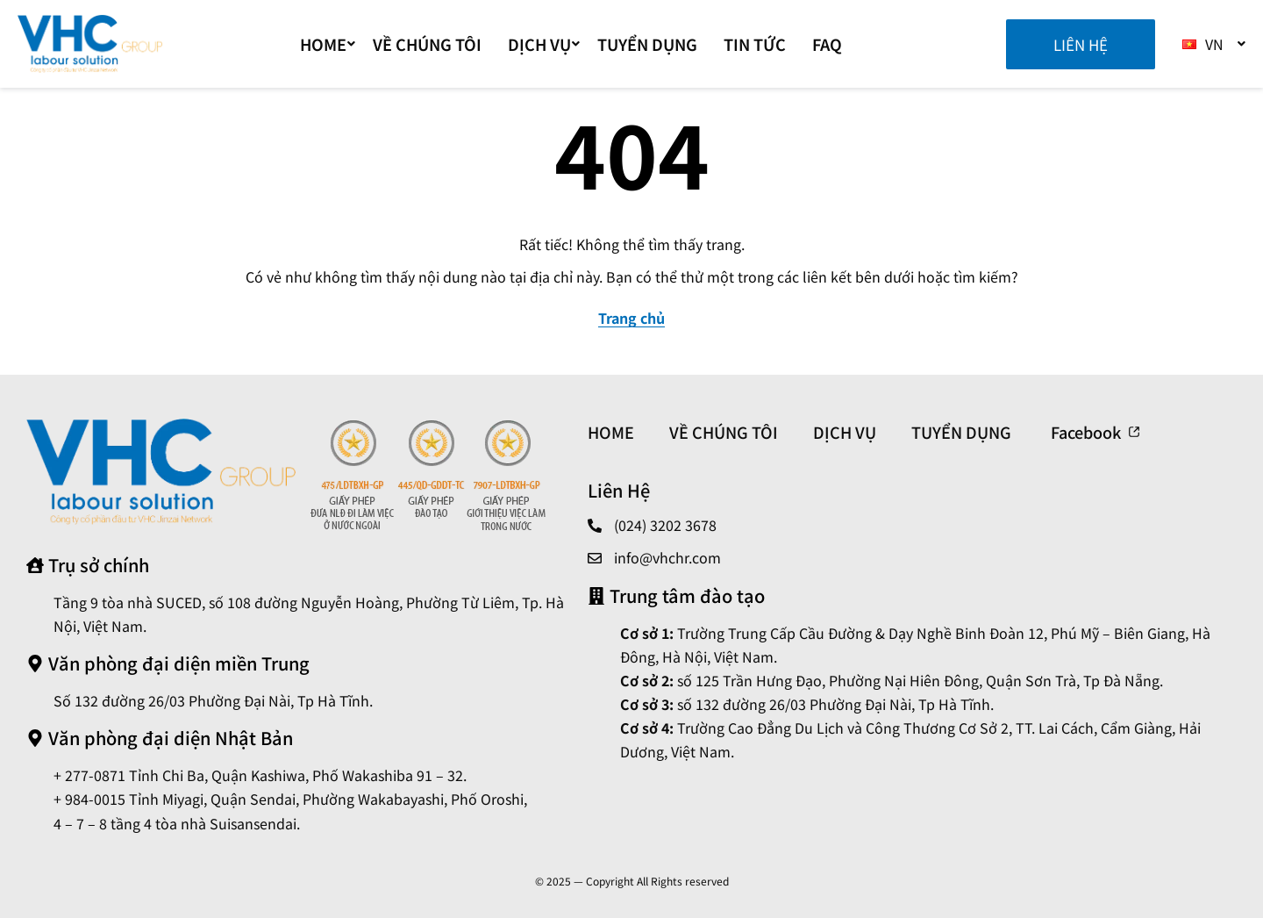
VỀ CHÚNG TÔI (427, 43)
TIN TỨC (755, 43)
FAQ (827, 43)
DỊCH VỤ (544, 43)
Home (327, 43)
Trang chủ (631, 317)
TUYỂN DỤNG (647, 43)
